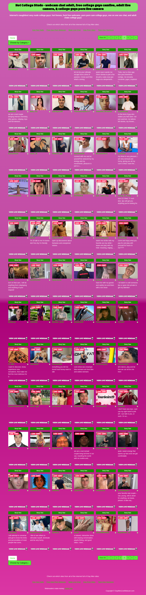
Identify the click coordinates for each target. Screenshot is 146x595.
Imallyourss (100, 490)
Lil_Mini (11, 364)
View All (102, 38)
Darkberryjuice (102, 364)
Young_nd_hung (124, 196)
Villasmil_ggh (57, 154)
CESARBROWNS (102, 533)
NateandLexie (35, 196)
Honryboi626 (57, 364)
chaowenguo (13, 448)
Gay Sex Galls (38, 30)
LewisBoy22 (13, 69)
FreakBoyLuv (35, 490)
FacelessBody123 (103, 322)
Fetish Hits (69, 588)
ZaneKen (55, 533)
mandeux (55, 490)
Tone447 (121, 322)
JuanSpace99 (57, 112)
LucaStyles (12, 533)
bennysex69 (57, 196)
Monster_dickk (58, 322)
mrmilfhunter (35, 280)
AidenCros (100, 69)
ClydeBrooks (123, 112)
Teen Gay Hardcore (106, 30)
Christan (121, 280)
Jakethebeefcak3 (102, 448)
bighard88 (122, 448)
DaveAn (33, 69)
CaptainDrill (78, 490)
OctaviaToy (78, 406)
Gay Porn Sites (89, 30)
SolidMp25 (12, 238)
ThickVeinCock (80, 364)
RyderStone (56, 280)
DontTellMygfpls (102, 238)
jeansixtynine (123, 364)
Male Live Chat (75, 30)
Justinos (55, 69)
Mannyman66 (57, 448)
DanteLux (12, 322)
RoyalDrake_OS (124, 533)
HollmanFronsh (36, 533)
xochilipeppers (124, 490)
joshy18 (99, 280)
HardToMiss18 (13, 490)
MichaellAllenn (102, 154)
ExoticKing (122, 238)
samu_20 (33, 154)
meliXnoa (77, 448)
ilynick (32, 238)
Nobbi (76, 533)
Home (12, 38)
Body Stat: (18, 49)
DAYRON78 (78, 196)
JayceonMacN (57, 238)
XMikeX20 (12, 112)
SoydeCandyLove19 (16, 406)
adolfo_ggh (34, 406)
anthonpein (56, 406)
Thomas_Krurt (79, 69)
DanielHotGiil (79, 154)
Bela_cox (33, 112)
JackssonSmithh (14, 196)
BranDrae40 (78, 322)
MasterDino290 (80, 238)
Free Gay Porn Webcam (56, 30)
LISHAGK (34, 322)
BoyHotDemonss (80, 280)
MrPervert (34, 448)
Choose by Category (19, 43)
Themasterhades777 (82, 112)
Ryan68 (11, 280)
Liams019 (121, 154)
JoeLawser (34, 364)
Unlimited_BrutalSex (104, 112)
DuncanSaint (13, 154)
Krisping (121, 406)
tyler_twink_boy (102, 196)
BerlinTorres (123, 69)
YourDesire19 (101, 406)
